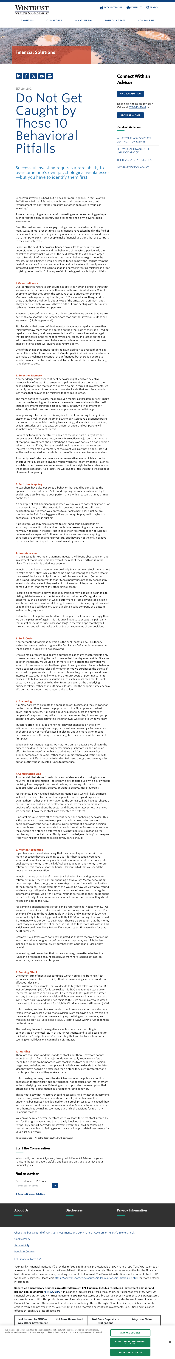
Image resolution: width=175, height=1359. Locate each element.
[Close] (170, 1342)
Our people (54, 20)
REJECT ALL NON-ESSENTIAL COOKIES (130, 1342)
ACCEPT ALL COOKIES (130, 1352)
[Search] (55, 1185)
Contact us (146, 20)
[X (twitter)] (33, 76)
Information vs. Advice (133, 167)
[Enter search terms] (34, 1185)
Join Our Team (115, 20)
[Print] (49, 76)
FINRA (49, 1291)
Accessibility (21, 1245)
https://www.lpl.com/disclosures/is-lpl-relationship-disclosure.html (96, 1278)
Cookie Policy (22, 1238)
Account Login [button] (113, 7)
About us (27, 20)
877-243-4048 (137, 107)
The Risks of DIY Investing (134, 159)
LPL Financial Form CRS (28, 1259)
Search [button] (154, 7)
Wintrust (136, 7)
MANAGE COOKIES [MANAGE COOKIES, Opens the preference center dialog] (130, 1333)
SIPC (57, 1291)
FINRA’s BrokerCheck (121, 1232)
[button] (130, 94)
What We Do (83, 20)
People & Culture (24, 1251)
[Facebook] (26, 76)
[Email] (41, 76)
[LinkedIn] (19, 76)
